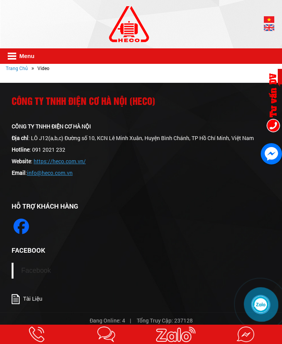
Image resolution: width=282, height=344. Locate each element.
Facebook (36, 270)
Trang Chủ (17, 68)
